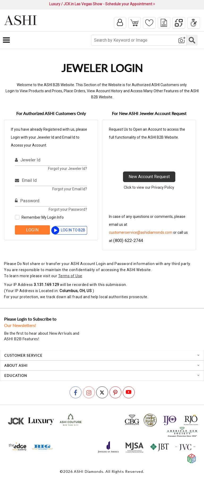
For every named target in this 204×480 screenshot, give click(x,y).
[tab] (102, 356)
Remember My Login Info (43, 218)
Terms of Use (70, 276)
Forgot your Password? (68, 210)
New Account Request (149, 177)
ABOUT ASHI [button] (102, 366)
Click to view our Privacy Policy (149, 188)
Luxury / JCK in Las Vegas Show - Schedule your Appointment (102, 4)
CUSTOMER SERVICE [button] (102, 356)
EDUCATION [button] (102, 376)
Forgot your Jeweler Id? (67, 169)
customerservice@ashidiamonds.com (140, 233)
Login (32, 230)
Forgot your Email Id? (69, 189)
